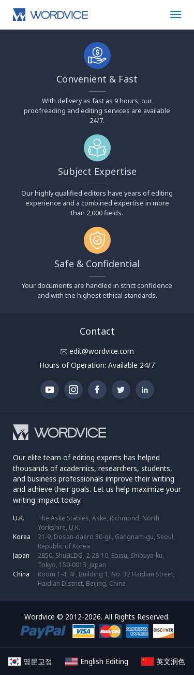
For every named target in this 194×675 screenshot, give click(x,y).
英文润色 (163, 661)
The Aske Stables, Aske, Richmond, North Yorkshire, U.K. (98, 523)
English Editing (96, 661)
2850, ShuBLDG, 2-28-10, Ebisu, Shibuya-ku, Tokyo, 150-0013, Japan (101, 560)
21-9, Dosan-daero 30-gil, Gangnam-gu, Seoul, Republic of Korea (106, 541)
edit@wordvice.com (100, 351)
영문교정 (30, 661)
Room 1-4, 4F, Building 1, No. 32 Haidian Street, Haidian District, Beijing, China (106, 579)
